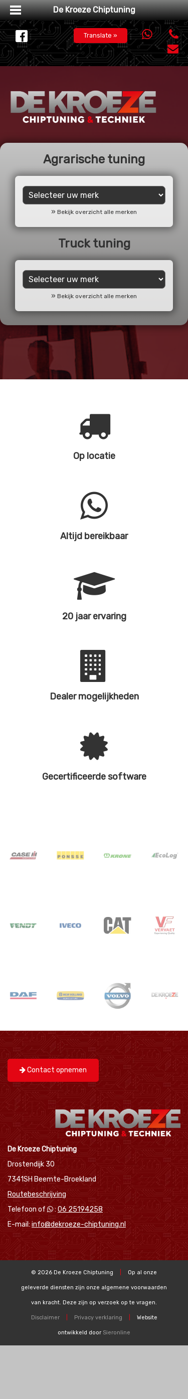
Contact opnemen (53, 1070)
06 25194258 (80, 1209)
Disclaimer (45, 1317)
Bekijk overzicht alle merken (97, 211)
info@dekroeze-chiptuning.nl (79, 1224)
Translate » (100, 35)
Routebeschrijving (37, 1194)
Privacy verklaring (98, 1317)
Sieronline (116, 1332)
